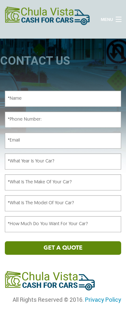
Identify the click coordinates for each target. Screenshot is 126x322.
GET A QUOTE (63, 248)
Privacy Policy (103, 299)
